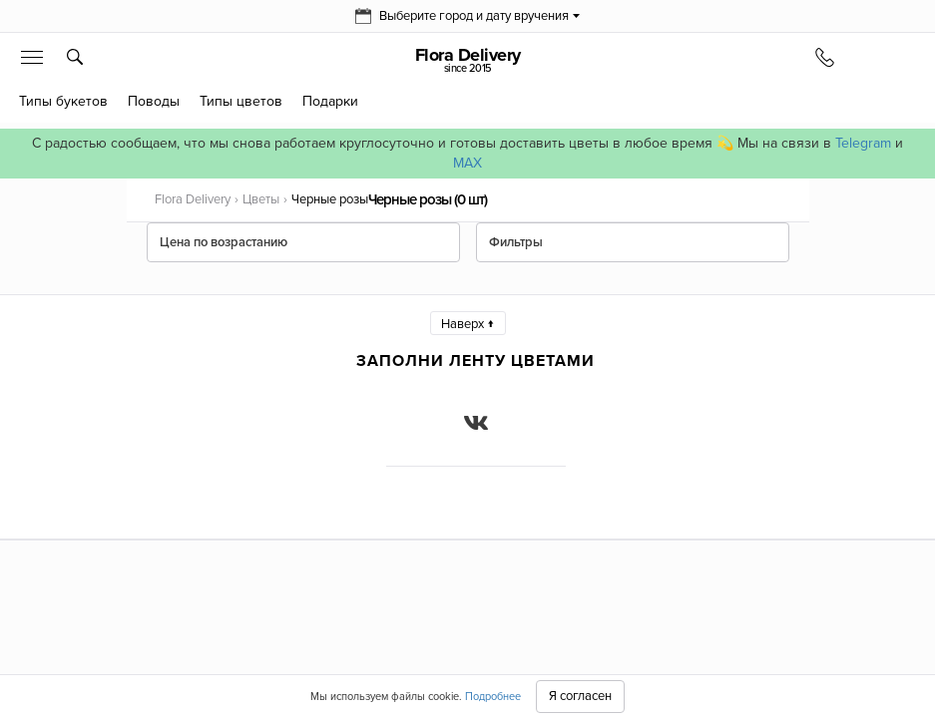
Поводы (154, 101)
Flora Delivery (467, 60)
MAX (467, 163)
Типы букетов (63, 101)
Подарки (330, 101)
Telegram (863, 143)
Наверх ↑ (468, 324)
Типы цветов (241, 101)
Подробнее (493, 696)
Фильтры (516, 242)
